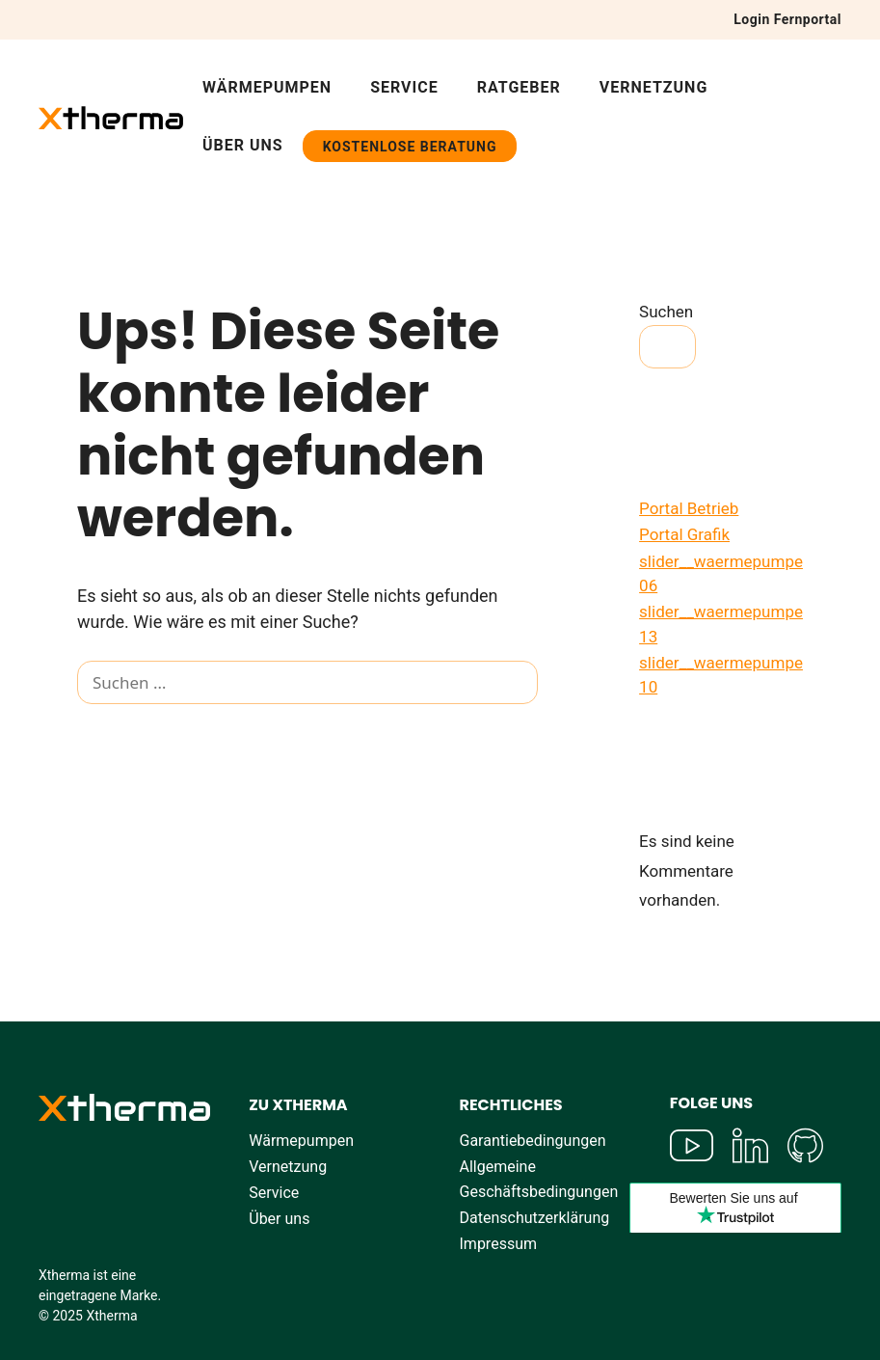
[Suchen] (105, 727)
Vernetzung (654, 87)
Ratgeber (519, 87)
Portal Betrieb (688, 508)
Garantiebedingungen (533, 1140)
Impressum (499, 1244)
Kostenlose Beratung (410, 146)
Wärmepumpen (267, 87)
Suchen (666, 311)
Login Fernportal (787, 19)
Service (404, 87)
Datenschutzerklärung (535, 1218)
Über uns (242, 145)
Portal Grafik (684, 534)
